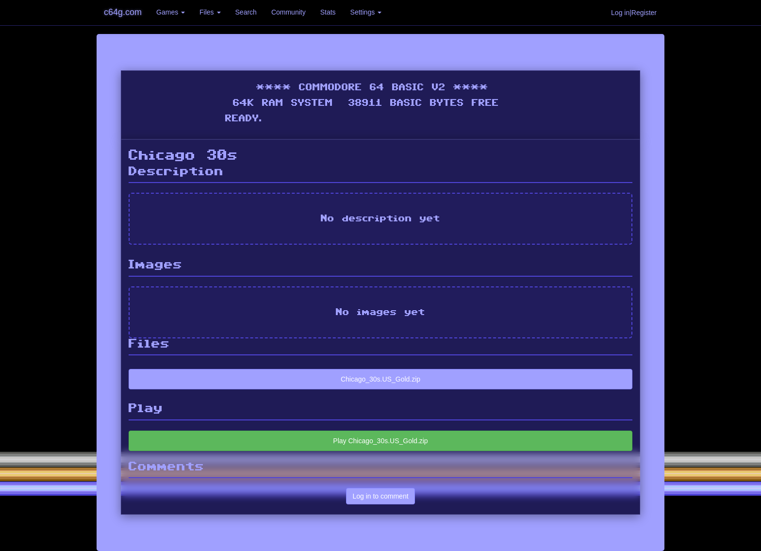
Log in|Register (634, 13)
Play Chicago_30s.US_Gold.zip (380, 441)
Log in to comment (380, 496)
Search (246, 12)
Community (288, 12)
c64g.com (123, 12)
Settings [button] (365, 12)
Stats (328, 12)
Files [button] (209, 12)
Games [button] (170, 12)
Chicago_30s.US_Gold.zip (380, 379)
